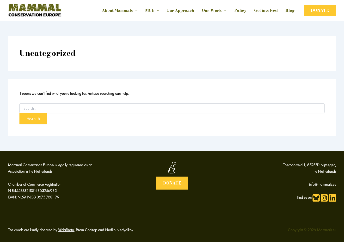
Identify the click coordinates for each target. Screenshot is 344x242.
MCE (152, 10)
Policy (240, 10)
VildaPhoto (66, 229)
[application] (135, 10)
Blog (290, 10)
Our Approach (180, 10)
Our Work (214, 10)
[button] (320, 10)
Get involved (266, 10)
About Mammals (120, 10)
